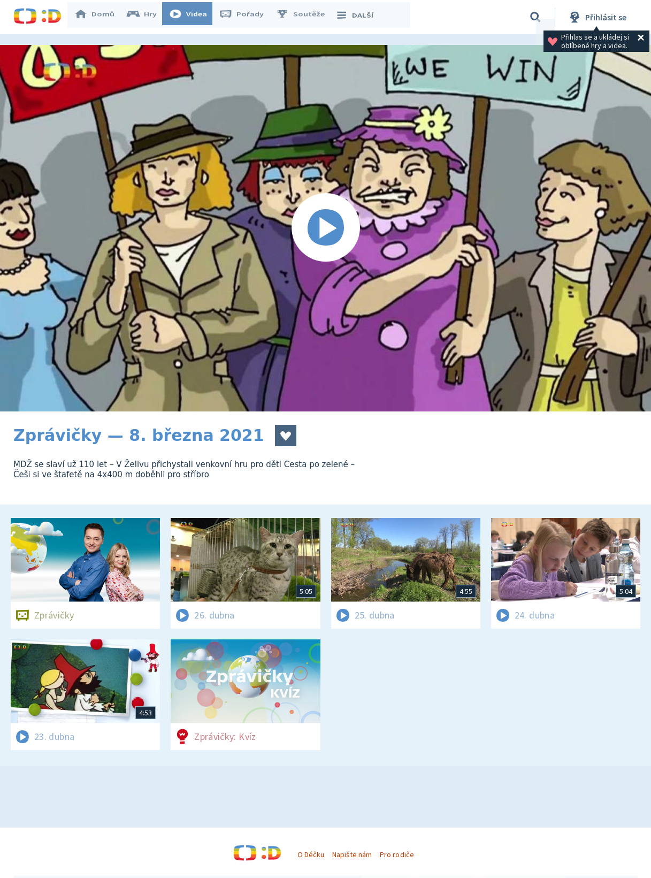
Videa (193, 17)
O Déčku (310, 854)
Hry (147, 17)
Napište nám (352, 854)
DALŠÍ (359, 17)
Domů (99, 17)
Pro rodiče (396, 854)
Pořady (247, 17)
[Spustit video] (325, 228)
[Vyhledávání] (535, 17)
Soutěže (305, 17)
